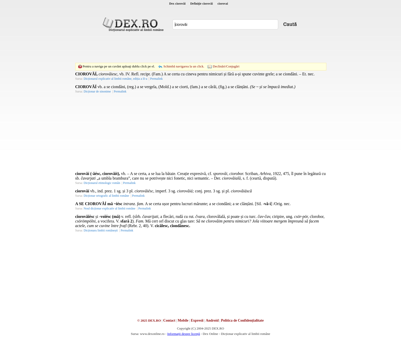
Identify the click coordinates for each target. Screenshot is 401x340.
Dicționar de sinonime (97, 91)
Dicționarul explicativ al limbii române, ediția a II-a (115, 78)
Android (212, 320)
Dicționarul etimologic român (102, 183)
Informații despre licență (183, 334)
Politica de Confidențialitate (242, 320)
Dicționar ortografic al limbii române (106, 195)
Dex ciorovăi (177, 3)
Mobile (183, 320)
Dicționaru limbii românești (101, 230)
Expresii (197, 320)
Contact (169, 320)
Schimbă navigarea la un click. (183, 66)
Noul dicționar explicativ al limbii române (109, 208)
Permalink (156, 78)
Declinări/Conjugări (226, 66)
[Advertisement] (200, 47)
